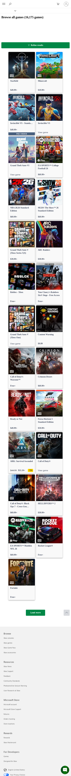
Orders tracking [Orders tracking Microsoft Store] (9, 719)
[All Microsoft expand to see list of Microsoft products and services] (3, 4)
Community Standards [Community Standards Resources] (12, 681)
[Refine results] (35, 45)
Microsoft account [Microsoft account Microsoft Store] (10, 704)
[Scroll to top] (67, 613)
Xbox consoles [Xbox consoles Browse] (9, 638)
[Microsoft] (35, 2)
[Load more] (35, 613)
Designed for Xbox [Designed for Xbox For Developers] (10, 761)
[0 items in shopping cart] (59, 4)
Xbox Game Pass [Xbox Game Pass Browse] (10, 648)
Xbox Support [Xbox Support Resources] (8, 671)
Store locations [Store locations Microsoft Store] (9, 724)
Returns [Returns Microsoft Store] (6, 714)
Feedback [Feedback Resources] (7, 676)
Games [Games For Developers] (6, 756)
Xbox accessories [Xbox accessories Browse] (10, 652)
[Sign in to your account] (66, 4)
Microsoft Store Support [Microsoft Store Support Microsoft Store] (12, 709)
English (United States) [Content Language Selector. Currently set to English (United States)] (16, 770)
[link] (21, 72)
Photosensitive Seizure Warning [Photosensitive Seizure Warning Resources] (15, 686)
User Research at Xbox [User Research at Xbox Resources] (12, 690)
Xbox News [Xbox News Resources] (8, 666)
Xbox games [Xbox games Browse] (8, 643)
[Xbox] (8, 10)
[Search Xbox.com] (10, 4)
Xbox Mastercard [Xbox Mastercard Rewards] (10, 742)
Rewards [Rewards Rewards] (7, 738)
